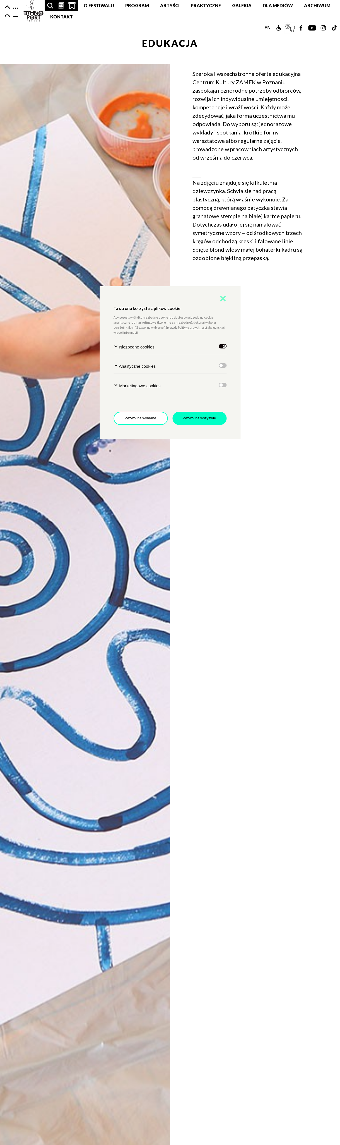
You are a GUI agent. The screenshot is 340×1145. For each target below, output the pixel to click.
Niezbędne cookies (134, 346)
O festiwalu (99, 5)
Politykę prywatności (193, 327)
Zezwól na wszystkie (199, 418)
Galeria (242, 5)
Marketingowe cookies (137, 385)
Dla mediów (278, 5)
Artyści (170, 5)
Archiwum (317, 5)
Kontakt (61, 16)
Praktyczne (206, 5)
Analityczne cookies (135, 366)
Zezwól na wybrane (140, 418)
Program (137, 5)
